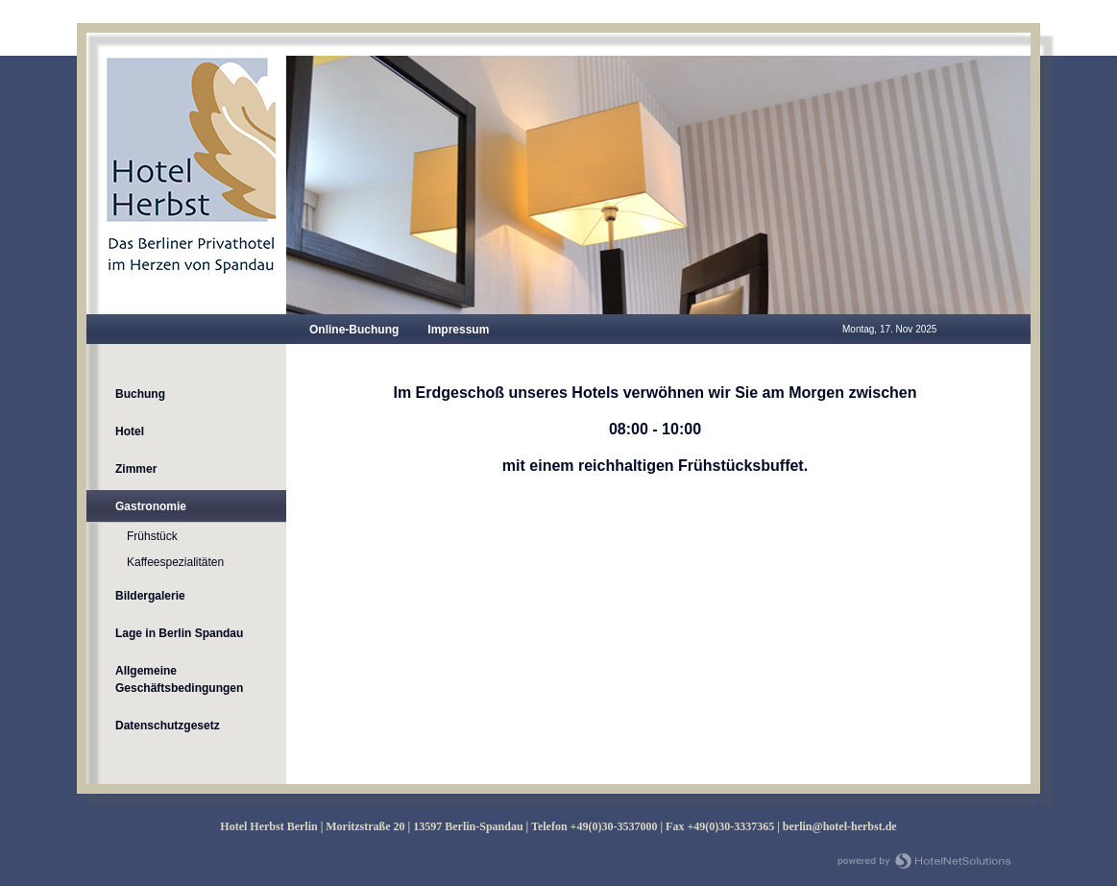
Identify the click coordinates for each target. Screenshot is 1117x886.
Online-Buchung (354, 329)
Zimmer (136, 469)
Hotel (129, 431)
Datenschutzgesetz (167, 725)
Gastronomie (150, 506)
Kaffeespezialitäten (175, 562)
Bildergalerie (150, 596)
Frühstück (152, 536)
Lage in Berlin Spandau (179, 633)
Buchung (140, 394)
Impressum (458, 329)
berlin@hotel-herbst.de (840, 826)
